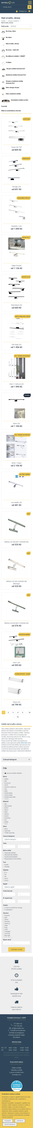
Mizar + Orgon (16, 463)
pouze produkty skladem (12, 773)
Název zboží (7, 940)
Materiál (5, 801)
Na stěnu (9, 37)
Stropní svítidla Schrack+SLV (15, 69)
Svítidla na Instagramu (16, 1033)
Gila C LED (16, 663)
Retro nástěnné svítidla (13, 94)
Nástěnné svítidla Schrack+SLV (16, 75)
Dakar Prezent (16, 266)
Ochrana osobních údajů (16, 1035)
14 (17, 717)
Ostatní (5, 905)
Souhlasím (7, 1121)
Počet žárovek (7, 891)
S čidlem (8, 62)
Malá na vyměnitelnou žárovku (11, 111)
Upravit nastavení (9, 1124)
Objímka (5, 870)
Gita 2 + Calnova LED (16, 384)
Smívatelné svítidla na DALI (19, 100)
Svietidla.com (16, 1075)
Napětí (5, 884)
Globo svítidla (16, 1068)
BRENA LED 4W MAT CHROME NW (16, 542)
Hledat (29, 7)
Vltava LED (16, 702)
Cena (4, 843)
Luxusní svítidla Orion (16, 1072)
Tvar (4, 862)
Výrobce (5, 913)
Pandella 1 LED (16, 226)
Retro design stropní (12, 87)
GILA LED (24, 743)
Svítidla (3, 21)
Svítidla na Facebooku (17, 1030)
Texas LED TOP (16, 147)
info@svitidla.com (18, 1028)
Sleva (5, 826)
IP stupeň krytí (7, 898)
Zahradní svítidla (16, 1070)
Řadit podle (5, 26)
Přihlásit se (23, 11)
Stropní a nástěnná (13, 21)
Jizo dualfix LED (16, 502)
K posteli (4, 106)
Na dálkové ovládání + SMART (15, 56)
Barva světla (7, 850)
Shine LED (16, 423)
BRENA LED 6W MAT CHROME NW (16, 623)
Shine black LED (16, 305)
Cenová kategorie (9, 836)
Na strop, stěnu (11, 31)
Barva (5, 776)
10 (29, 712)
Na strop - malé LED (12, 50)
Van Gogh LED (16, 344)
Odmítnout (20, 1121)
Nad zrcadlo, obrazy (12, 43)
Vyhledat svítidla (16, 949)
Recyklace (16, 1037)
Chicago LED (16, 187)
